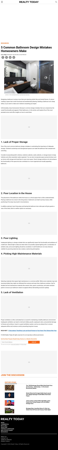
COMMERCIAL (5, 424)
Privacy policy (5, 441)
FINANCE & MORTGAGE (7, 429)
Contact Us (4, 438)
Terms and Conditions (15, 344)
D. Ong (4, 54)
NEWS (2, 422)
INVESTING (4, 427)
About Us (3, 436)
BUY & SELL (4, 426)
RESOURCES (4, 432)
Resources (5, 43)
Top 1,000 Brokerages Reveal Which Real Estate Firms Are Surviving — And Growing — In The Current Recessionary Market (39, 387)
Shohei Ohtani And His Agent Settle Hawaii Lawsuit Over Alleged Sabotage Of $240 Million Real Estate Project (38, 395)
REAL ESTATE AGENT (7, 430)
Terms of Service (6, 439)
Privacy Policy (23, 344)
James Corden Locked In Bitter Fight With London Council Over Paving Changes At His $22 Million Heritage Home (38, 402)
